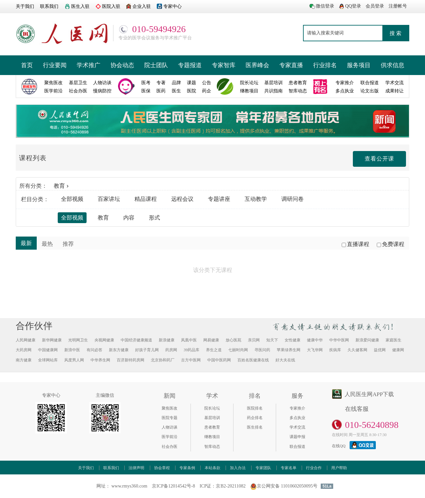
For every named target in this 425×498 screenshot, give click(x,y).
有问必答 (94, 350)
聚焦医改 (169, 408)
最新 (26, 243)
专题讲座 (219, 199)
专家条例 (187, 468)
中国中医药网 (219, 360)
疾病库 (335, 350)
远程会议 (182, 199)
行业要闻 (55, 65)
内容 (128, 218)
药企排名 (255, 417)
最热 (47, 244)
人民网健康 (25, 340)
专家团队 (263, 468)
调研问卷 (292, 199)
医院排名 (255, 408)
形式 (154, 218)
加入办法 (238, 468)
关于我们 (86, 468)
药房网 (171, 350)
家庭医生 (393, 340)
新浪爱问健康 (367, 340)
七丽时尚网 (238, 350)
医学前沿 (169, 436)
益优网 (380, 350)
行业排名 (325, 65)
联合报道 (297, 446)
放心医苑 (233, 340)
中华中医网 (339, 340)
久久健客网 (357, 350)
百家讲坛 (109, 199)
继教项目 (212, 436)
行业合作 (314, 468)
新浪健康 (166, 340)
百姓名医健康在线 (253, 360)
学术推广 (88, 65)
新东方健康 (119, 350)
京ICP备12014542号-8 (173, 486)
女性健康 (292, 340)
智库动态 (212, 446)
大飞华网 (315, 350)
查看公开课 (379, 159)
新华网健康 (52, 340)
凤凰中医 (189, 340)
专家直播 (291, 65)
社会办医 (169, 446)
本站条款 (212, 468)
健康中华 (315, 340)
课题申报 (297, 436)
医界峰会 (257, 65)
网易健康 (211, 340)
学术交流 (297, 427)
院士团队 (156, 65)
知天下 (272, 340)
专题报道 (190, 65)
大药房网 (23, 350)
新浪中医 (72, 350)
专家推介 (297, 408)
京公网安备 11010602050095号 (283, 486)
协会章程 (162, 468)
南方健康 (23, 360)
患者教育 (212, 427)
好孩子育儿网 (147, 350)
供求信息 (392, 65)
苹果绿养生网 (288, 350)
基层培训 (212, 417)
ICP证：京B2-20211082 (223, 486)
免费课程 (390, 244)
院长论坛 (212, 408)
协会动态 (122, 65)
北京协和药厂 (162, 360)
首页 (27, 65)
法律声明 (136, 468)
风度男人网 (74, 360)
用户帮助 (339, 468)
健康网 (398, 350)
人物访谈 (169, 427)
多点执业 (297, 417)
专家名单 (288, 468)
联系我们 (111, 468)
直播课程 (355, 244)
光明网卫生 (78, 340)
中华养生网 (100, 360)
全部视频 (72, 199)
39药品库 (191, 350)
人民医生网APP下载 (369, 394)
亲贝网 (254, 340)
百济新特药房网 (130, 360)
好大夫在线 (285, 360)
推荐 (68, 244)
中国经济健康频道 (136, 340)
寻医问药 (262, 350)
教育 (62, 186)
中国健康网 (48, 350)
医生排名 (255, 427)
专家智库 (223, 65)
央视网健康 (104, 340)
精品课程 (145, 199)
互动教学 (256, 199)
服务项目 (359, 65)
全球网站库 (48, 360)
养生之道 (214, 350)
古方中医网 (191, 360)
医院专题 (169, 417)
